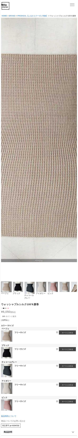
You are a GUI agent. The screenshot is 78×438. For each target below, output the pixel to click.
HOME (4, 16)
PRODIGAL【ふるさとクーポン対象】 (32, 16)
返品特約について (8, 416)
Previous (4, 149)
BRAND (12, 16)
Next (73, 149)
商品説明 (8, 432)
